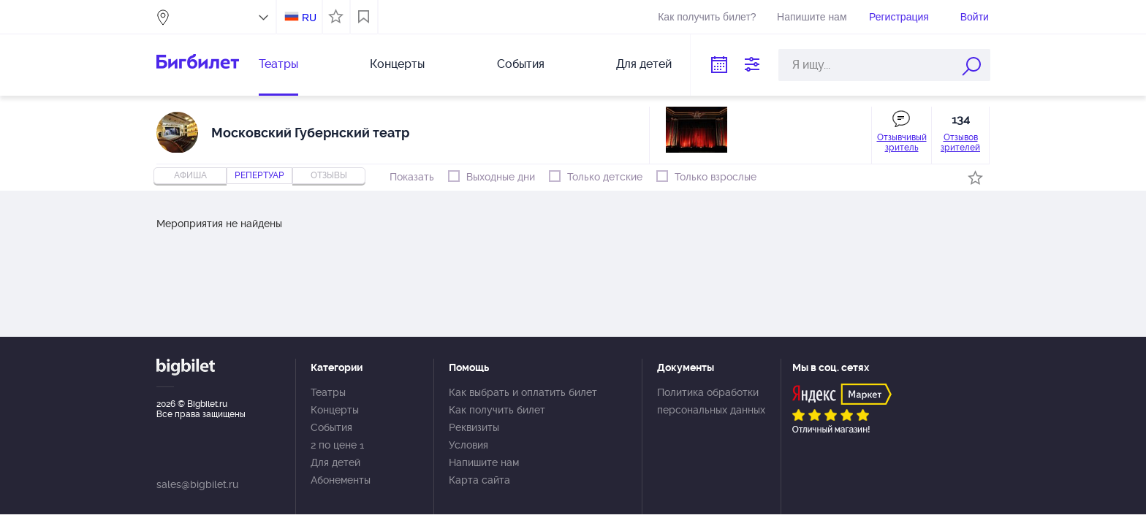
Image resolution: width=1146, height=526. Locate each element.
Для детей (644, 64)
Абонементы (341, 480)
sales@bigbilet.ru (197, 484)
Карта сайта (479, 480)
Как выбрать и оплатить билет (523, 392)
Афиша (190, 175)
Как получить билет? (707, 17)
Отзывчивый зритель (902, 142)
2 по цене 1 (337, 445)
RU (309, 17)
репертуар (259, 175)
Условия (468, 445)
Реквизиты (474, 427)
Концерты (397, 64)
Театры (278, 64)
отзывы (329, 175)
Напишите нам (811, 17)
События (520, 64)
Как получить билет (497, 410)
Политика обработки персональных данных (711, 401)
